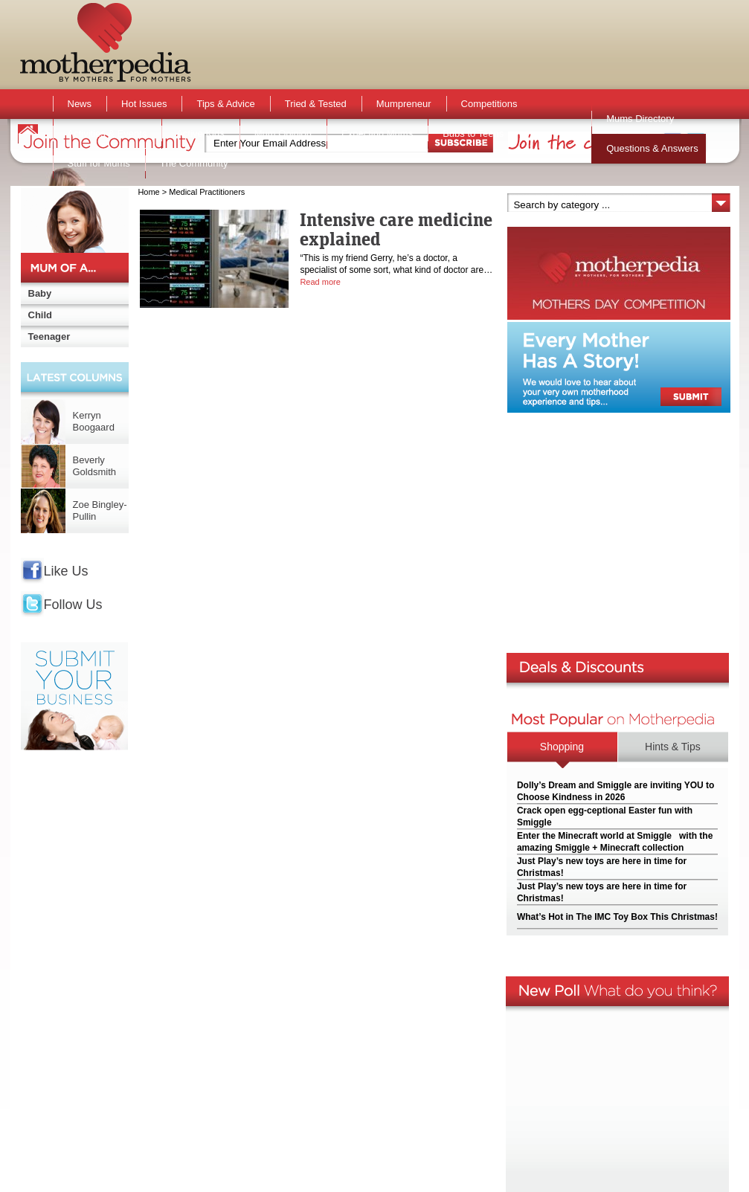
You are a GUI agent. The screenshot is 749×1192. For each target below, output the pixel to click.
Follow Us (73, 604)
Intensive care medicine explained (396, 229)
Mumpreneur (403, 103)
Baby (40, 293)
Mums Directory (640, 118)
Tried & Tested (316, 103)
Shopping (562, 747)
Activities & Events (107, 133)
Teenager (49, 336)
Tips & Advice (225, 103)
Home (148, 191)
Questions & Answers (652, 148)
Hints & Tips (673, 747)
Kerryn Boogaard (94, 421)
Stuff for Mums (99, 163)
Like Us (66, 571)
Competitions (489, 103)
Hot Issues (144, 103)
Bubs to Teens (473, 133)
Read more (320, 281)
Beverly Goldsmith (95, 465)
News (80, 103)
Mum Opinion (283, 133)
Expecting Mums (377, 133)
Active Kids (200, 133)
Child (40, 314)
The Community (194, 163)
